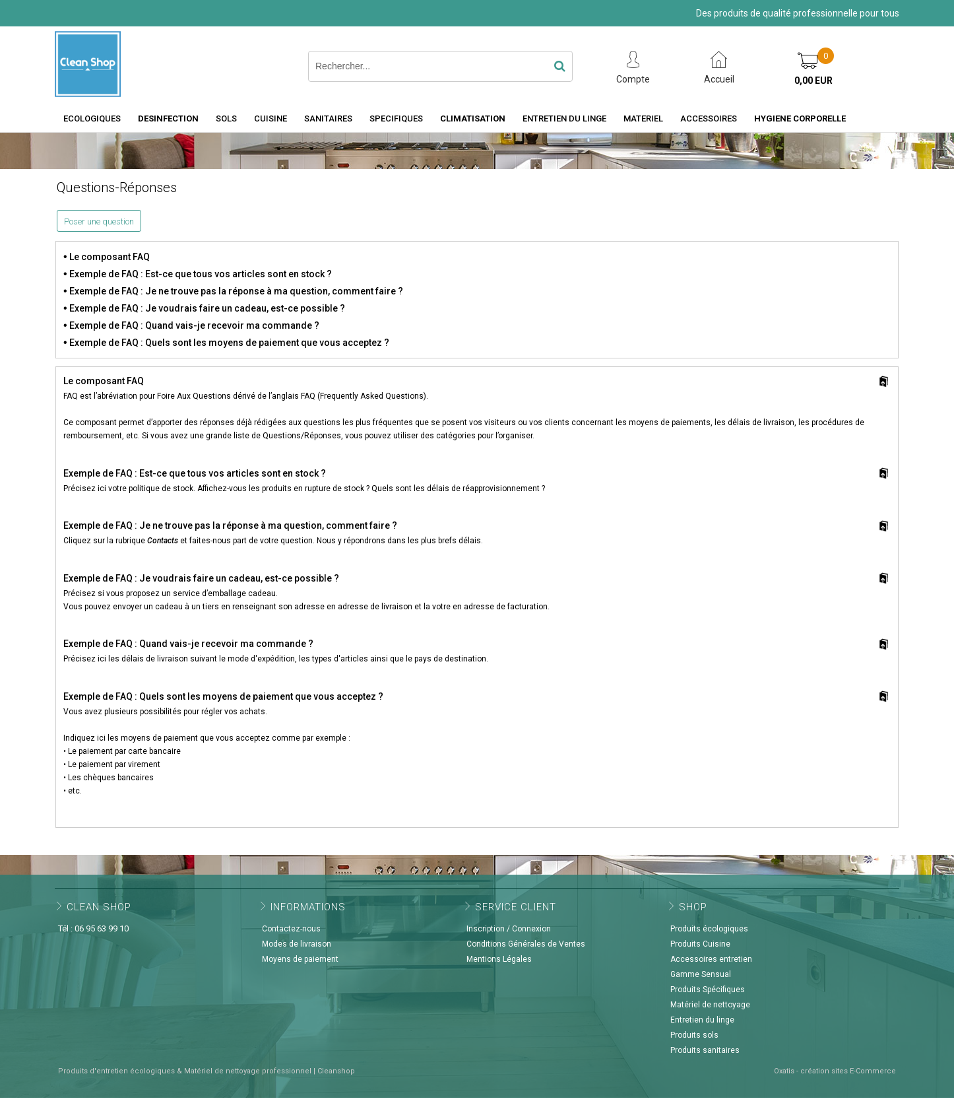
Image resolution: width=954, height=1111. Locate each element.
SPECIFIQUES (396, 118)
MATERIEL (643, 118)
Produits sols (694, 1035)
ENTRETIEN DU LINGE (564, 118)
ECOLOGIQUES (92, 118)
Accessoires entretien (711, 959)
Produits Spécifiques (707, 989)
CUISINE (270, 118)
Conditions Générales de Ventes (525, 944)
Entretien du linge (702, 1020)
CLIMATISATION (472, 118)
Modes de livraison (296, 944)
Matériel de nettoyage (710, 1004)
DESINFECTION (168, 118)
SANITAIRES (328, 118)
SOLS (226, 118)
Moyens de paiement (300, 959)
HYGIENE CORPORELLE (800, 118)
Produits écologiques (709, 928)
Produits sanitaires (705, 1050)
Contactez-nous (291, 928)
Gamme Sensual (700, 974)
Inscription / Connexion (508, 928)
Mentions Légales (499, 959)
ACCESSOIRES (708, 118)
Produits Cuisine (700, 944)
